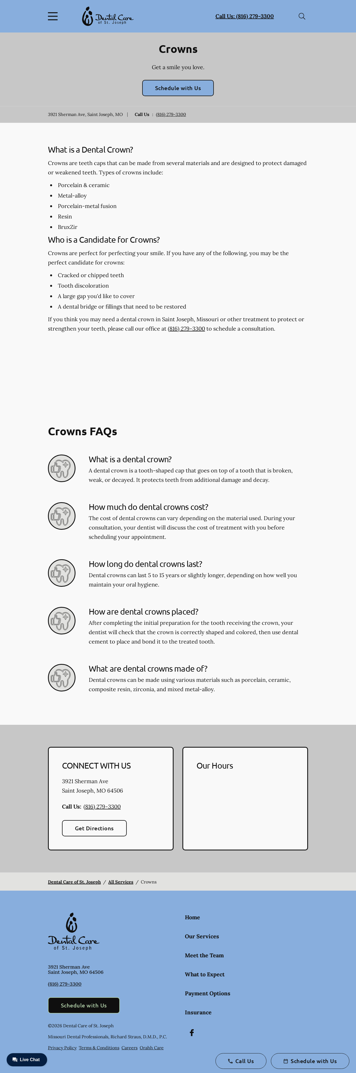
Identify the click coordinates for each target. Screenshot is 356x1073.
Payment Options (207, 993)
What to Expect (205, 974)
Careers (129, 1047)
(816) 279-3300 (171, 114)
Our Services (202, 936)
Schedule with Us (178, 87)
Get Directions (94, 828)
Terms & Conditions (99, 1047)
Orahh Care (152, 1047)
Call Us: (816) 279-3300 (244, 16)
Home (192, 917)
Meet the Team (204, 955)
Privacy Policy (62, 1047)
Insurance (198, 1012)
